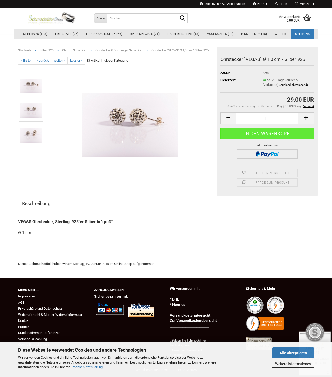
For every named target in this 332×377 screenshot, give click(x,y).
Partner (260, 4)
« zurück (43, 60)
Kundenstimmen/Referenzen (39, 333)
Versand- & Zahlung (32, 339)
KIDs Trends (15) (254, 34)
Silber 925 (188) (35, 34)
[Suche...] (100, 18)
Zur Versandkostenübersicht (193, 320)
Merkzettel (304, 4)
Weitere (281, 34)
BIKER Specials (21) (145, 34)
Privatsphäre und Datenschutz (40, 308)
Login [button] (281, 4)
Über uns (302, 34)
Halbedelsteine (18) (183, 34)
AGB (21, 302)
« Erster (26, 60)
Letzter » (76, 60)
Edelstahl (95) (66, 34)
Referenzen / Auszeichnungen (222, 4)
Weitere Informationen (293, 364)
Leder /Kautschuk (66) (104, 34)
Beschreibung (36, 203)
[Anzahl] (267, 118)
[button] (228, 118)
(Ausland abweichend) (293, 85)
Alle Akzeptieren (293, 353)
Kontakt (24, 321)
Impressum (26, 296)
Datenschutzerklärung (86, 367)
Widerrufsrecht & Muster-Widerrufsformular (50, 315)
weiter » (59, 60)
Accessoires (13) (220, 34)
